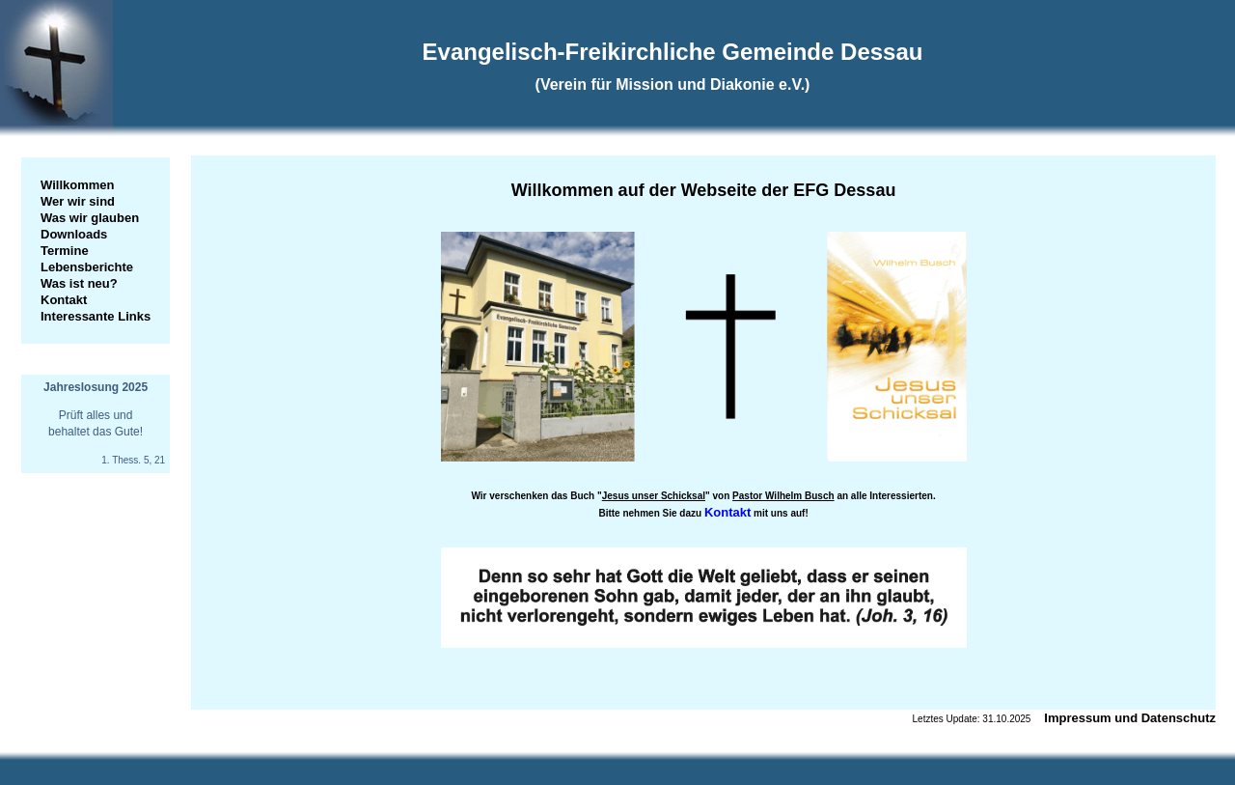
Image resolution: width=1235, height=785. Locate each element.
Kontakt (64, 300)
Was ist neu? (79, 283)
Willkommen (77, 185)
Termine (65, 250)
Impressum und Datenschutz (1130, 718)
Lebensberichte (87, 267)
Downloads (74, 234)
